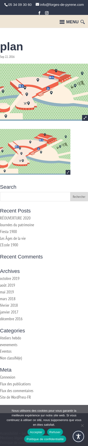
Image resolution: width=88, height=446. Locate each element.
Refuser (55, 432)
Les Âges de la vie (13, 238)
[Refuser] (82, 425)
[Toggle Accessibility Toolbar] (78, 436)
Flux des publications (15, 384)
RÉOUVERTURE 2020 (15, 218)
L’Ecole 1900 (9, 244)
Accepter (36, 432)
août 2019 (7, 285)
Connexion (7, 377)
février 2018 (9, 305)
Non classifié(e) (11, 358)
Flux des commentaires (16, 390)
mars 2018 (7, 298)
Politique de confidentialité (45, 439)
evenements (8, 344)
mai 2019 (7, 292)
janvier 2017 (9, 312)
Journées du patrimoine (17, 224)
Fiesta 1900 (8, 231)
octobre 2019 (9, 278)
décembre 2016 (11, 318)
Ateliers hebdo (10, 338)
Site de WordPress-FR (15, 397)
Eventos (5, 351)
